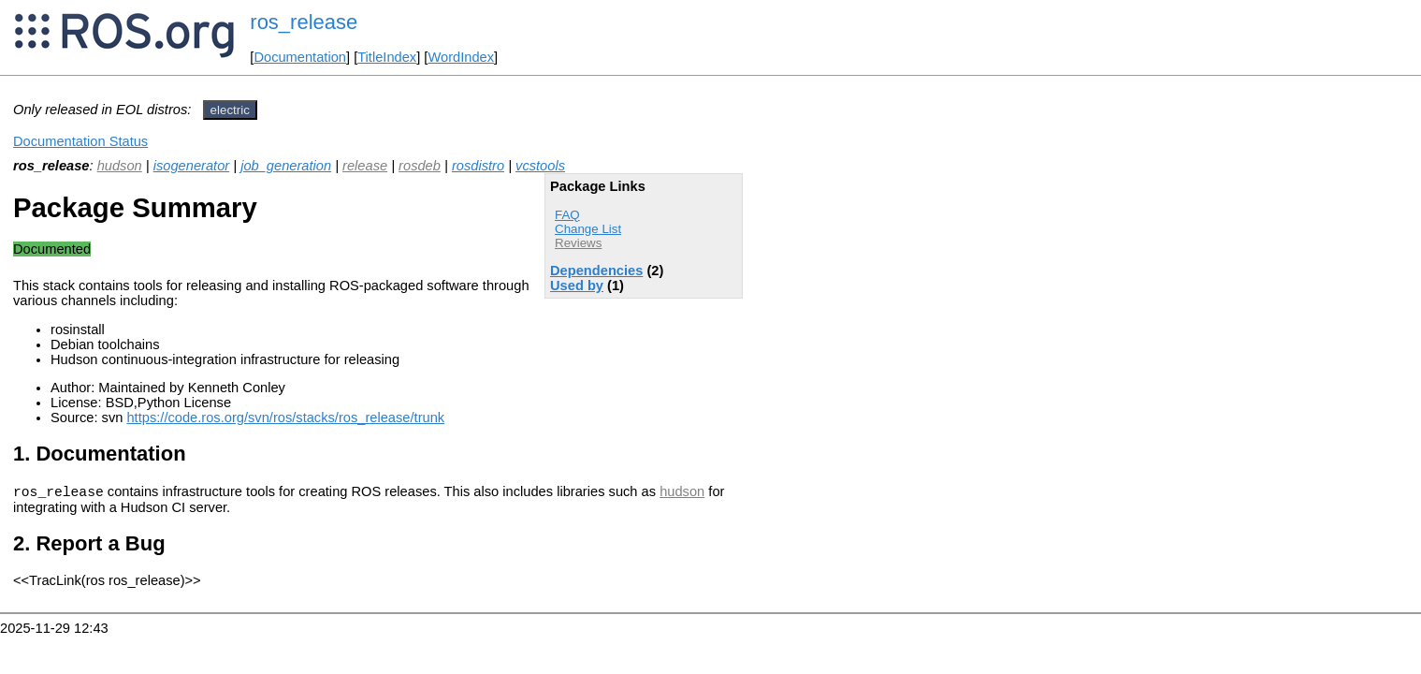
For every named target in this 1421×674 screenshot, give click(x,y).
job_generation (285, 165)
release (364, 165)
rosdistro (478, 165)
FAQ (567, 215)
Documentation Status (80, 141)
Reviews (578, 243)
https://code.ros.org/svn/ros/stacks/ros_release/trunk (285, 417)
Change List (588, 229)
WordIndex (461, 57)
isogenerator (191, 165)
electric (230, 110)
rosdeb (420, 165)
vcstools (540, 165)
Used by (576, 285)
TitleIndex (386, 57)
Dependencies (596, 270)
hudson (119, 165)
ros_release (303, 22)
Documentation (300, 57)
